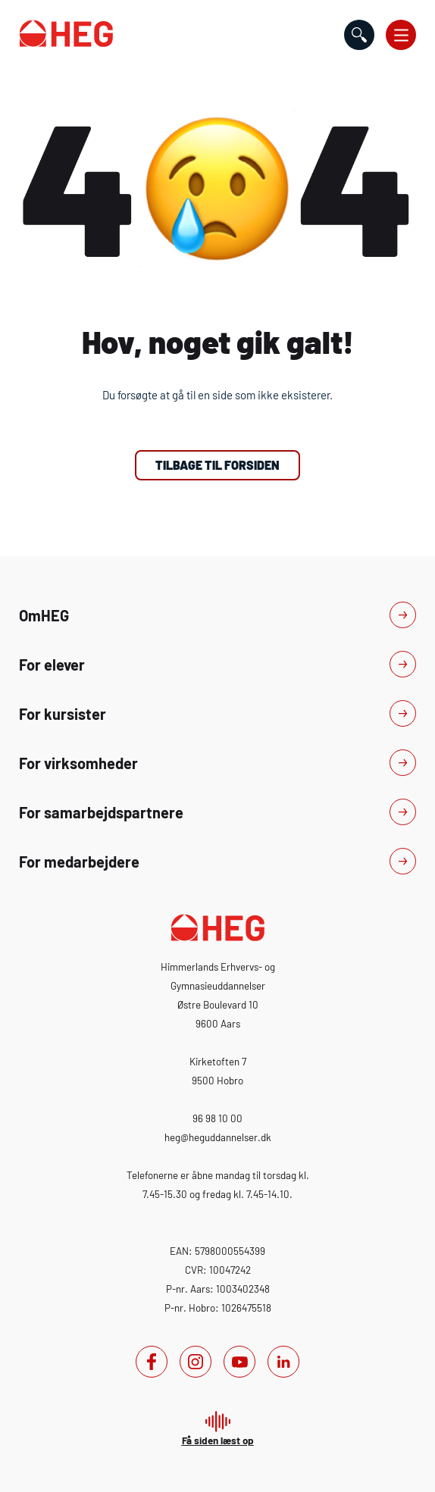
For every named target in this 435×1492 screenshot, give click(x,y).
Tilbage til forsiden (217, 465)
